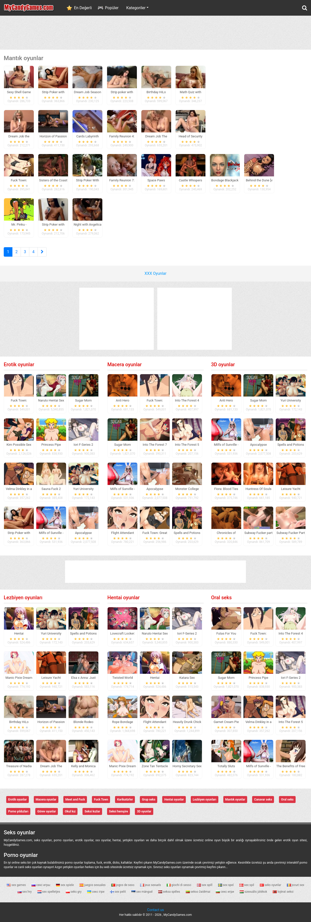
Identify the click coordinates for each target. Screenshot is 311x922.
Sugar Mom (83, 400)
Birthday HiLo (19, 722)
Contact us (155, 910)
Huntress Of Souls (258, 489)
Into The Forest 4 (187, 400)
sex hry (25, 891)
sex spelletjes (49, 891)
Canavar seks (263, 799)
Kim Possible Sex (18, 444)
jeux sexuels (151, 885)
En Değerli (83, 7)
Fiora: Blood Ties (226, 489)
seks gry (74, 891)
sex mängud (142, 891)
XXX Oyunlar (155, 273)
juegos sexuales (92, 885)
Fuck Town (101, 799)
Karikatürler (125, 799)
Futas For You (226, 633)
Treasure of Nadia (19, 766)
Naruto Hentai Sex (51, 400)
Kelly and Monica (83, 766)
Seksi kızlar (92, 811)
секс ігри (96, 891)
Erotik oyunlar (19, 364)
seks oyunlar (271, 885)
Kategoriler (136, 7)
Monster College (187, 489)
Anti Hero (122, 400)
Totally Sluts (226, 766)
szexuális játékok (254, 891)
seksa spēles (169, 891)
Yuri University (83, 489)
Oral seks (221, 598)
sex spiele (65, 885)
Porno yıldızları (18, 811)
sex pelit (118, 891)
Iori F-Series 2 (83, 444)
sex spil (247, 885)
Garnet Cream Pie (226, 722)
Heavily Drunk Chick (187, 722)
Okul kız (70, 811)
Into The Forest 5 (187, 444)
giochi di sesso (179, 885)
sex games (17, 885)
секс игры (41, 885)
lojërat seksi (283, 891)
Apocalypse (83, 533)
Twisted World (122, 678)
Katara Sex (187, 678)
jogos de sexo (123, 885)
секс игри (225, 891)
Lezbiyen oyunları (23, 598)
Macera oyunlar (124, 364)
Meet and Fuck (75, 799)
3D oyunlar (223, 364)
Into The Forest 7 (155, 444)
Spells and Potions (187, 533)
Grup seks (148, 799)
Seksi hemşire (118, 811)
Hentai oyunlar (123, 598)
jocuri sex (295, 885)
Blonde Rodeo (83, 722)
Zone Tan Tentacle (155, 766)
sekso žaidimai (198, 891)
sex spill (205, 885)
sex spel (226, 885)
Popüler (112, 7)
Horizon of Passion (51, 722)
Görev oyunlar (46, 811)
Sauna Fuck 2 (51, 489)
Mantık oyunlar (235, 799)
